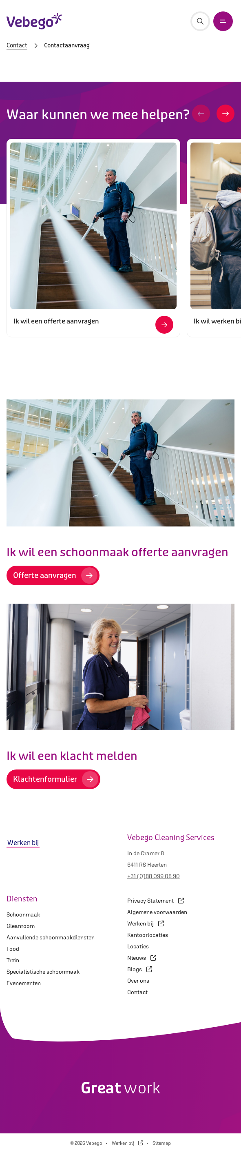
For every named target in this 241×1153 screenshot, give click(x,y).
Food (13, 949)
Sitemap (162, 1143)
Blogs (139, 969)
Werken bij (145, 923)
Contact (17, 45)
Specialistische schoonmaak (43, 971)
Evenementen (24, 983)
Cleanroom (21, 926)
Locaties (138, 946)
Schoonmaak (23, 914)
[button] (201, 114)
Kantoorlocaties (147, 935)
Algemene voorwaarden (157, 912)
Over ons (138, 980)
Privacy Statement (155, 900)
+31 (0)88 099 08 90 (153, 876)
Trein (13, 960)
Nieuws (141, 958)
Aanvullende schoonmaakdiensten (51, 937)
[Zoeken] (200, 21)
